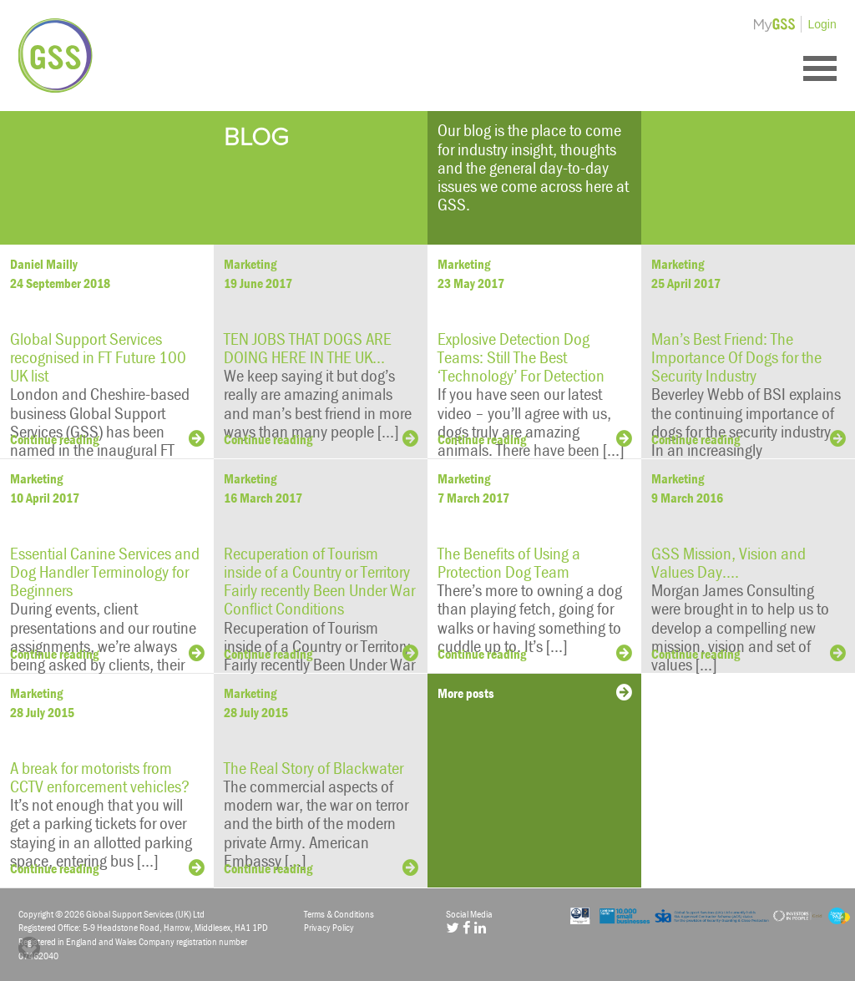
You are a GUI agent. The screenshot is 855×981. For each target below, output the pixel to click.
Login (822, 24)
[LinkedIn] (480, 928)
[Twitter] (452, 928)
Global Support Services (55, 55)
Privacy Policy (329, 927)
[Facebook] (466, 928)
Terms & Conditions (339, 914)
